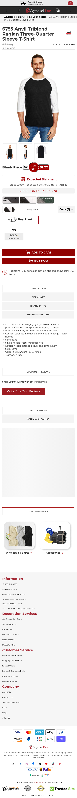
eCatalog (6, 718)
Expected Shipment (38, 179)
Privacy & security (10, 676)
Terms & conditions (11, 702)
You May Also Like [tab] (38, 419)
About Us (6, 692)
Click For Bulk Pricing (38, 191)
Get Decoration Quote (12, 619)
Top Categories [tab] (38, 511)
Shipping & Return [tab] (38, 314)
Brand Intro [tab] (38, 306)
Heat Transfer (8, 640)
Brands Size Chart (10, 681)
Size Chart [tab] (38, 297)
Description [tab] (38, 288)
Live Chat (58, 11)
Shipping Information (12, 660)
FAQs (4, 707)
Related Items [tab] (38, 410)
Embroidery (7, 629)
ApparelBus (39, 782)
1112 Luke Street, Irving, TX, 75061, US (18, 608)
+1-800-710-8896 (9, 584)
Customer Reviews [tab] (38, 371)
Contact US (7, 697)
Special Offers (8, 666)
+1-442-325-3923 (9, 589)
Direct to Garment (10, 634)
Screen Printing (9, 624)
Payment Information (12, 655)
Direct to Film (8, 645)
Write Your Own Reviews (23, 391)
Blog (4, 713)
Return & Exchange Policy (14, 671)
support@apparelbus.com (14, 594)
